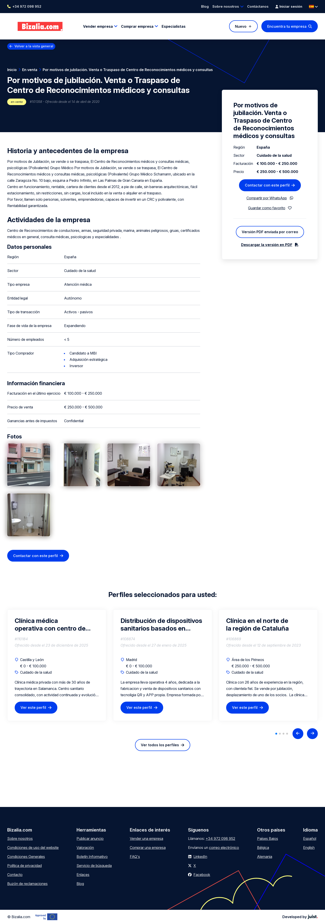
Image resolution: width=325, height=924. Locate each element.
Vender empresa (98, 26)
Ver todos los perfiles (160, 745)
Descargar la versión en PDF (266, 244)
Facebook (201, 874)
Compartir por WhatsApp (266, 198)
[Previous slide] (297, 733)
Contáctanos (258, 6)
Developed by (300, 917)
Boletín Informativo (92, 856)
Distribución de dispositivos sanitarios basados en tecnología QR (161, 624)
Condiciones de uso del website (33, 847)
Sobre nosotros (225, 6)
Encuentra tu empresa (286, 26)
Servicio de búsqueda (94, 865)
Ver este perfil (33, 707)
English (309, 847)
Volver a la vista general (33, 46)
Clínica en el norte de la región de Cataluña (257, 624)
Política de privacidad (24, 865)
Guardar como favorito (266, 208)
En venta (29, 69)
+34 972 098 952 (26, 6)
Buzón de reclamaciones (27, 883)
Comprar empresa (137, 26)
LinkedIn (200, 856)
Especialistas (174, 26)
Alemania (264, 856)
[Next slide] (312, 733)
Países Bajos (267, 838)
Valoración (85, 847)
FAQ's (135, 856)
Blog (205, 6)
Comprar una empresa (148, 847)
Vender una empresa (146, 838)
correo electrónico (224, 847)
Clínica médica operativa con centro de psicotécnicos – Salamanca (55, 624)
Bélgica (263, 847)
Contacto (15, 874)
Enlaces (83, 874)
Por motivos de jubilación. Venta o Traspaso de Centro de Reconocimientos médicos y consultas (128, 69)
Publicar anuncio (90, 838)
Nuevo (240, 26)
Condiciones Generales (26, 856)
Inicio (12, 69)
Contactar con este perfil (35, 555)
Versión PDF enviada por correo (270, 232)
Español (309, 838)
